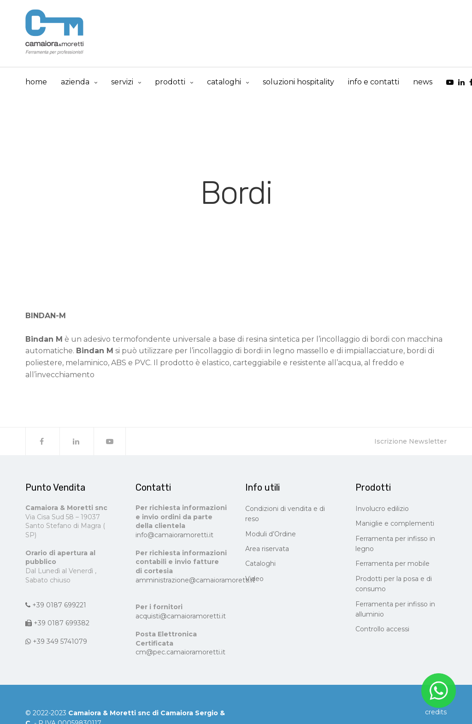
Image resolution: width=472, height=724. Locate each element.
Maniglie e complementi (394, 523)
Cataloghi (260, 563)
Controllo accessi (382, 629)
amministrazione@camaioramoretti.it (195, 580)
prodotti (170, 81)
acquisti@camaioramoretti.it (181, 616)
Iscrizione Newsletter (410, 441)
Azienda (75, 81)
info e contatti (373, 81)
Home (36, 81)
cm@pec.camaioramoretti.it (180, 652)
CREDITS (436, 712)
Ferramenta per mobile (392, 563)
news (422, 81)
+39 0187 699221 (55, 605)
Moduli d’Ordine (270, 534)
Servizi (122, 81)
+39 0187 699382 (57, 623)
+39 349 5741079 (56, 641)
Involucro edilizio (382, 508)
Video (254, 579)
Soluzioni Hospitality (298, 81)
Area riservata (267, 549)
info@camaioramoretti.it (174, 535)
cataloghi (224, 81)
